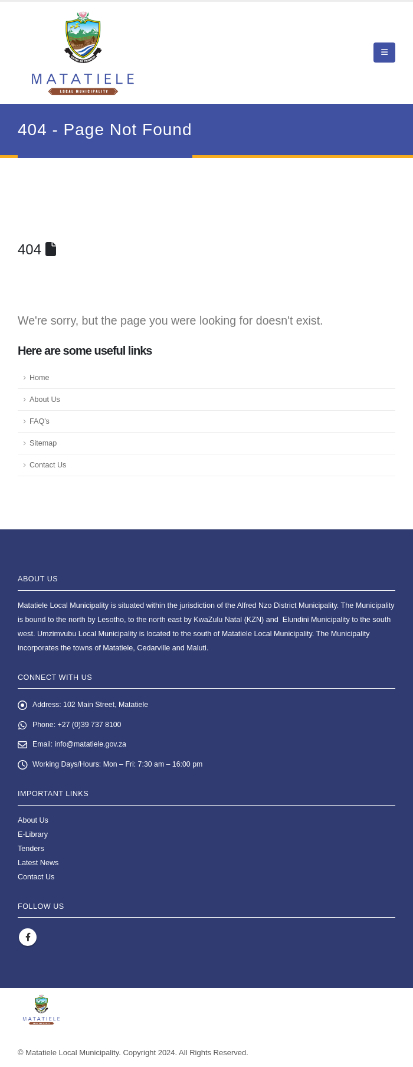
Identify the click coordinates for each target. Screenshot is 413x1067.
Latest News (38, 864)
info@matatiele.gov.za (92, 745)
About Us (45, 399)
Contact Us (48, 465)
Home (40, 378)
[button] (384, 52)
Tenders (31, 850)
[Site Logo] (83, 52)
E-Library (33, 836)
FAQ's (40, 421)
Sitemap (43, 443)
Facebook (28, 939)
